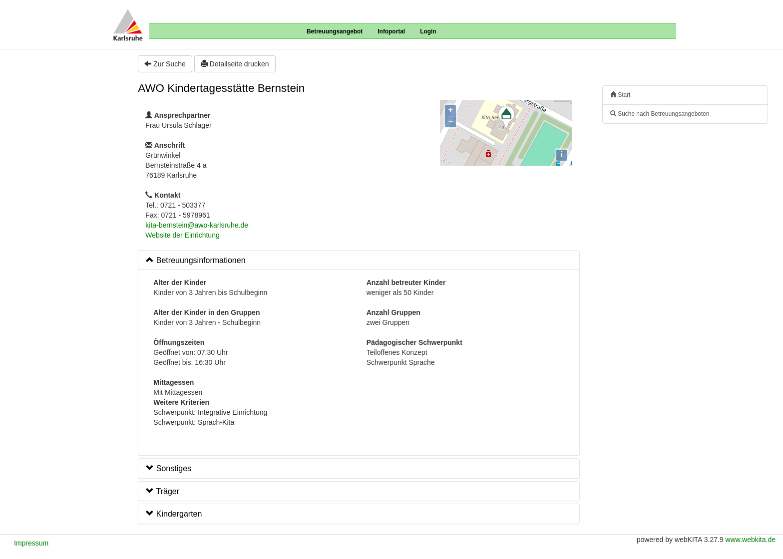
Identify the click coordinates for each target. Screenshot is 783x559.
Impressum (31, 543)
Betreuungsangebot (335, 31)
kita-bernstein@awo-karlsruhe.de (196, 225)
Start (620, 94)
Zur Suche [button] (164, 64)
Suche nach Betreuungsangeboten (659, 113)
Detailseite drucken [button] (235, 64)
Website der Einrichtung (182, 235)
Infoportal (391, 31)
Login (428, 31)
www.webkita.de (751, 540)
